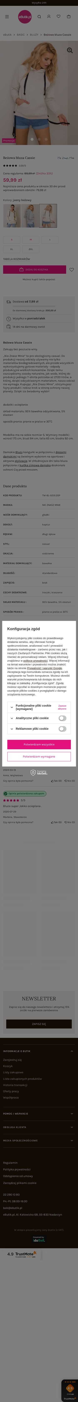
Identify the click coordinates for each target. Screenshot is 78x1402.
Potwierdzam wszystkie (39, 744)
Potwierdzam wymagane (39, 756)
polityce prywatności (35, 660)
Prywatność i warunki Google (44, 668)
